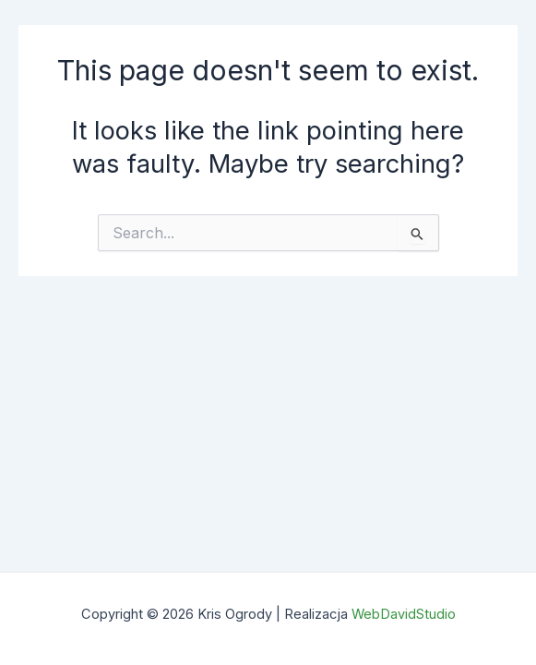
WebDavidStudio (403, 614)
